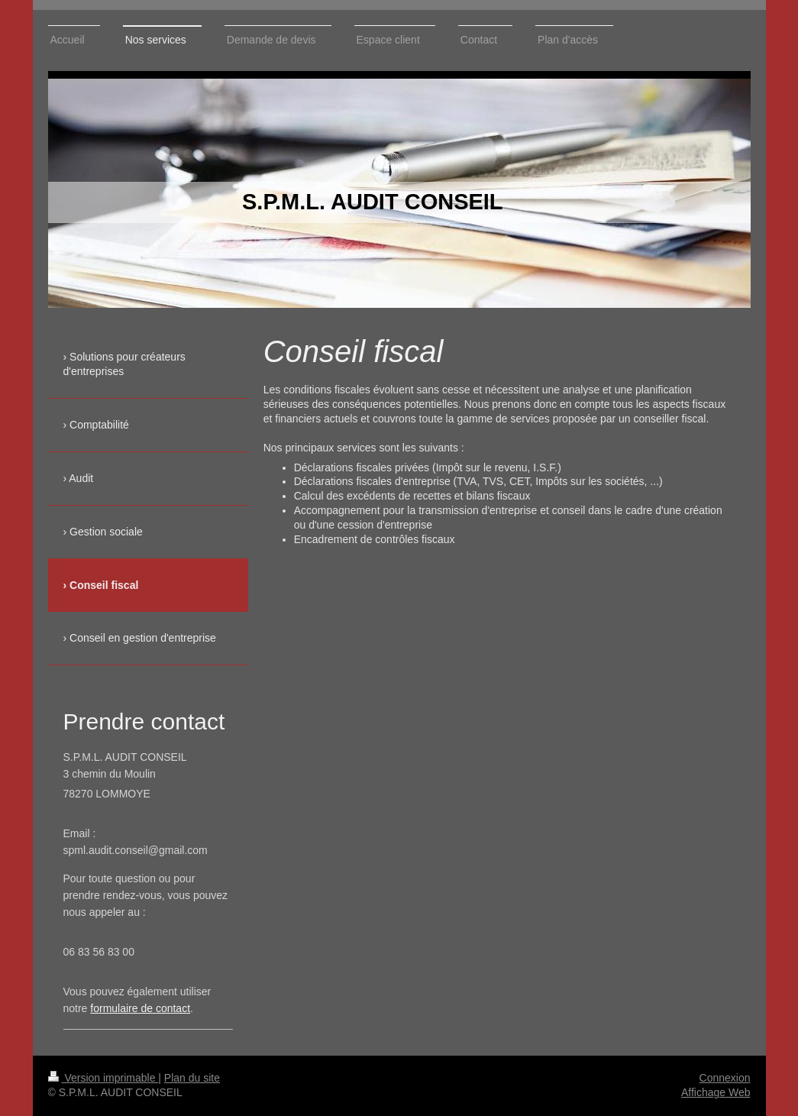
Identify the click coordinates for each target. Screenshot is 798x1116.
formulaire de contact (140, 1008)
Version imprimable (103, 1078)
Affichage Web (716, 1092)
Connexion (725, 1078)
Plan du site (192, 1078)
